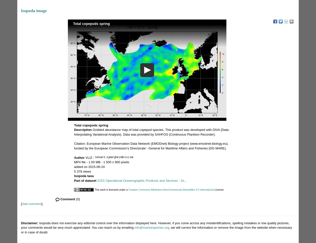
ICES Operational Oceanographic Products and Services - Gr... (142, 180)
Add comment (32, 204)
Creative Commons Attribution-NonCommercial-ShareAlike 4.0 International (171, 189)
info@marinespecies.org (152, 227)
